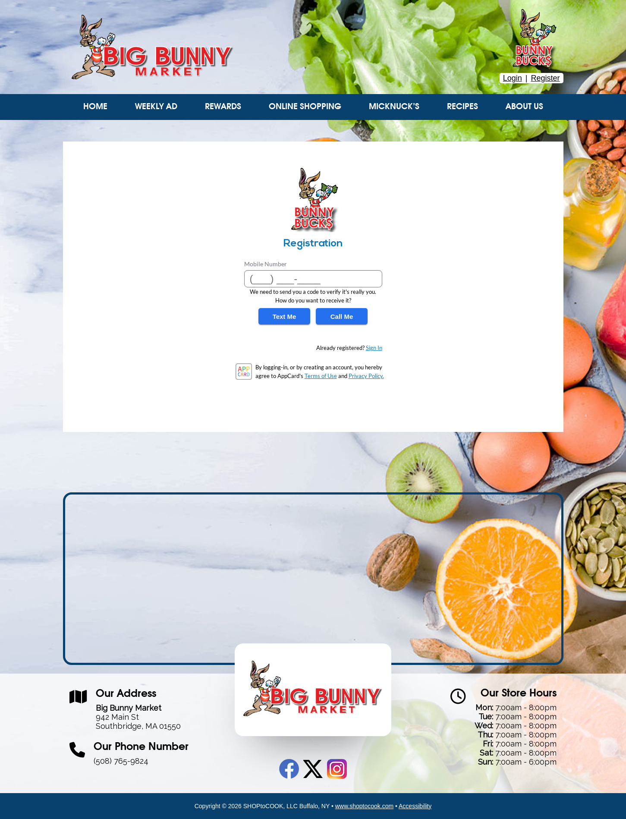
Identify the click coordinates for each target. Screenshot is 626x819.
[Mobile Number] (313, 278)
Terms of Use (321, 375)
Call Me (341, 316)
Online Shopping (305, 107)
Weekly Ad (156, 107)
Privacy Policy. (366, 375)
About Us (524, 107)
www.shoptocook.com (364, 806)
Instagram (337, 769)
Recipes (462, 107)
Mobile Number (265, 264)
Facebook (289, 769)
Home (95, 107)
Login (512, 78)
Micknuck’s (394, 107)
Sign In (374, 347)
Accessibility (415, 806)
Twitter (313, 769)
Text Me (284, 316)
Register (545, 78)
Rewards (223, 107)
